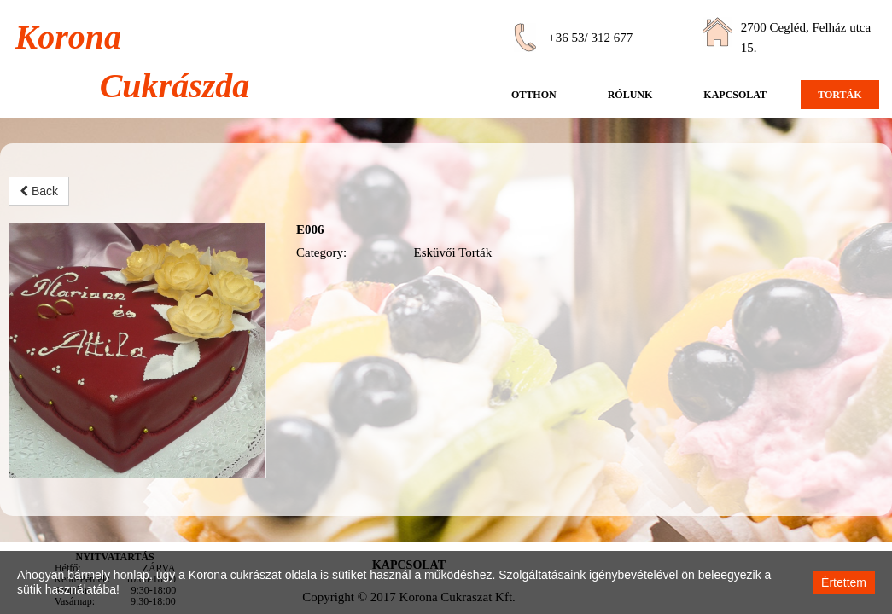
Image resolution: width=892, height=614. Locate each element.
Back (39, 191)
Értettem (843, 582)
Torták (839, 95)
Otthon (534, 95)
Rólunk (630, 95)
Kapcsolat (735, 95)
